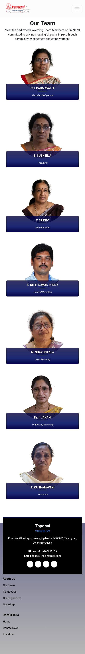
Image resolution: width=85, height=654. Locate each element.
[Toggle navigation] (77, 8)
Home (6, 621)
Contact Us (10, 591)
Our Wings (9, 604)
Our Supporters (12, 598)
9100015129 (42, 531)
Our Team (9, 585)
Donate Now (10, 628)
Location (8, 634)
